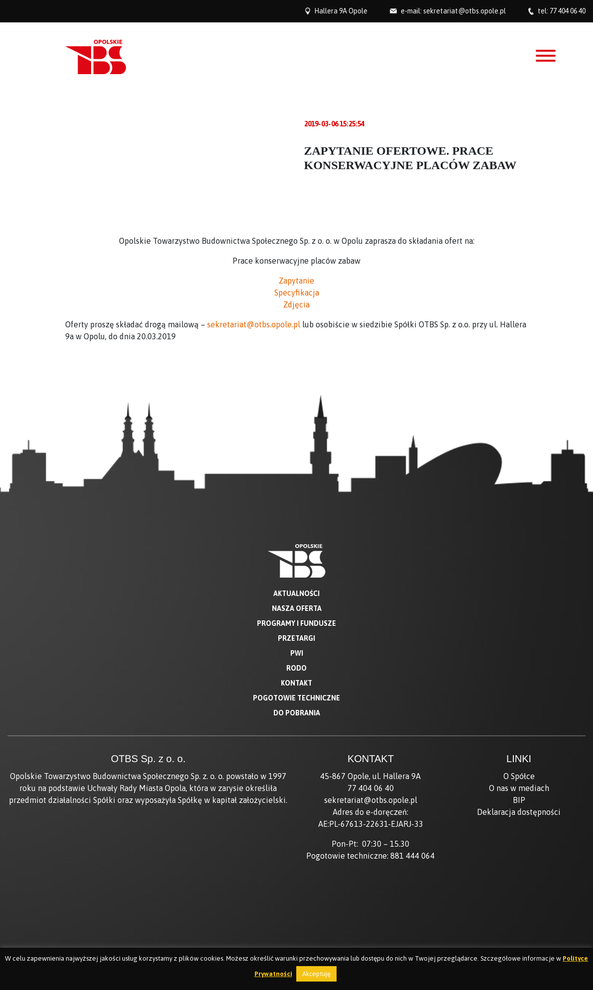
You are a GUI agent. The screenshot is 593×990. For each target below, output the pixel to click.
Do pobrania (296, 713)
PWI (296, 653)
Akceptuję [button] (316, 974)
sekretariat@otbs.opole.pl (464, 11)
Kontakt (296, 683)
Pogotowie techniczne (296, 698)
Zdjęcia (296, 304)
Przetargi (296, 638)
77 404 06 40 (568, 11)
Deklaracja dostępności (519, 811)
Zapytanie (296, 280)
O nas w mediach (519, 788)
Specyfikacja (296, 292)
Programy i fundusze (296, 623)
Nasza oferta (297, 608)
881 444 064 (412, 855)
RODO (296, 668)
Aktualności (296, 593)
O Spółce (519, 776)
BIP (519, 799)
